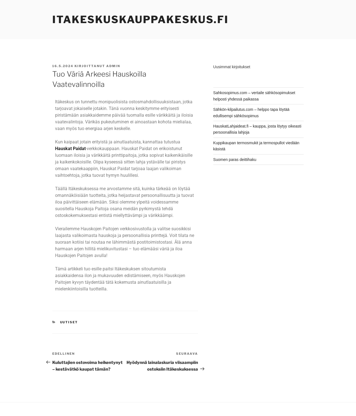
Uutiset (69, 322)
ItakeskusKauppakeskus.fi (140, 19)
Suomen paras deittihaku (234, 159)
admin (113, 66)
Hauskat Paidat (70, 148)
